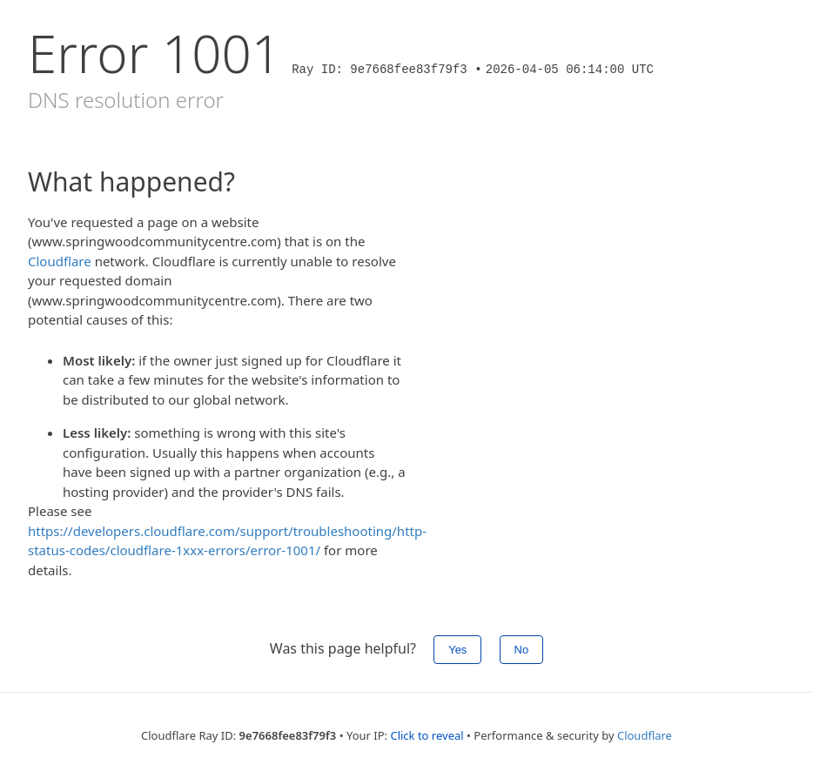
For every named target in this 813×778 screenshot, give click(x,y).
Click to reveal (426, 735)
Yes (457, 649)
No (521, 649)
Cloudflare (59, 261)
